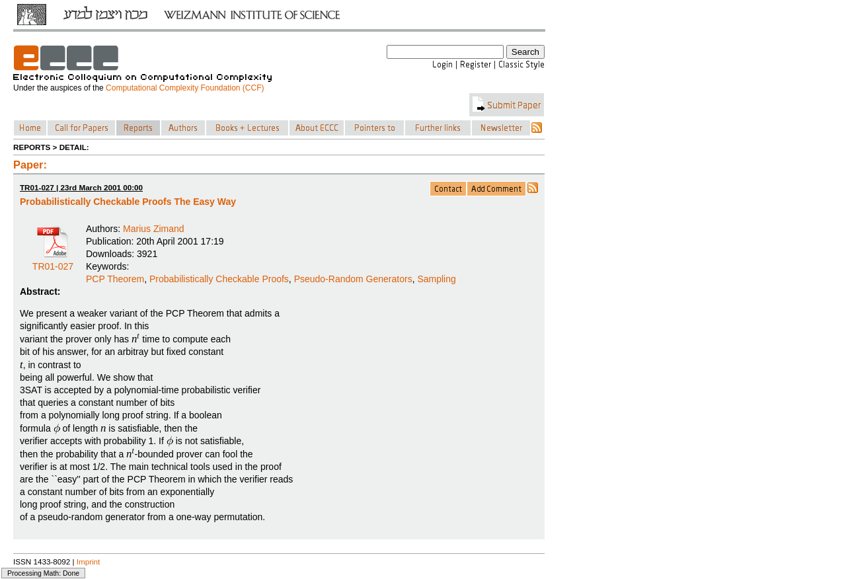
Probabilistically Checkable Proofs (219, 279)
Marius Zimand (153, 228)
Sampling (436, 279)
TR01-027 (52, 261)
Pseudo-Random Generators (353, 279)
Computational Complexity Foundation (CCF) (185, 88)
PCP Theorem (115, 279)
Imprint (88, 561)
